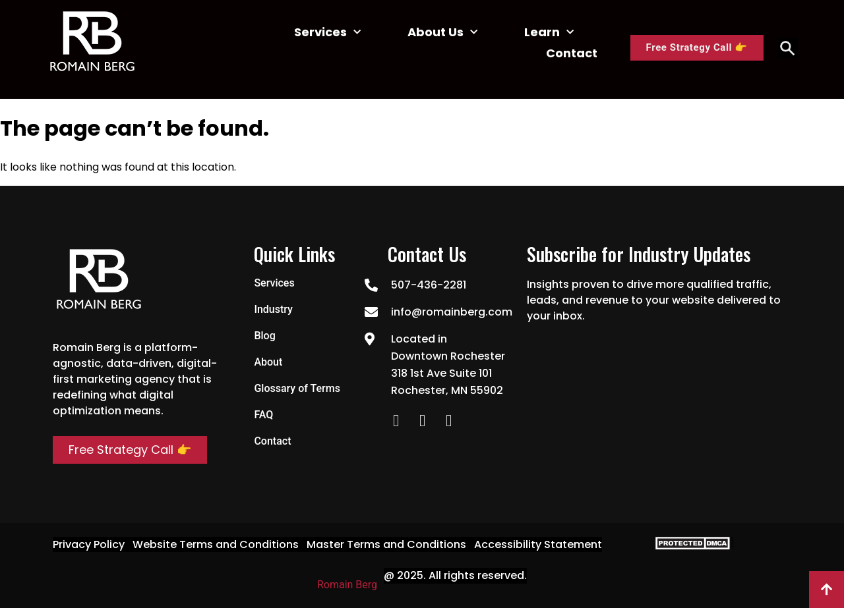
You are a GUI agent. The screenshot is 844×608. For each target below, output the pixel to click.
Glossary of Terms (297, 388)
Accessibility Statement (538, 544)
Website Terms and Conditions (216, 544)
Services (327, 32)
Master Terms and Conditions (386, 544)
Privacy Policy (89, 544)
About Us (442, 32)
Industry (273, 309)
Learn (549, 32)
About (268, 362)
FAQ (263, 414)
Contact (571, 53)
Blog (264, 335)
